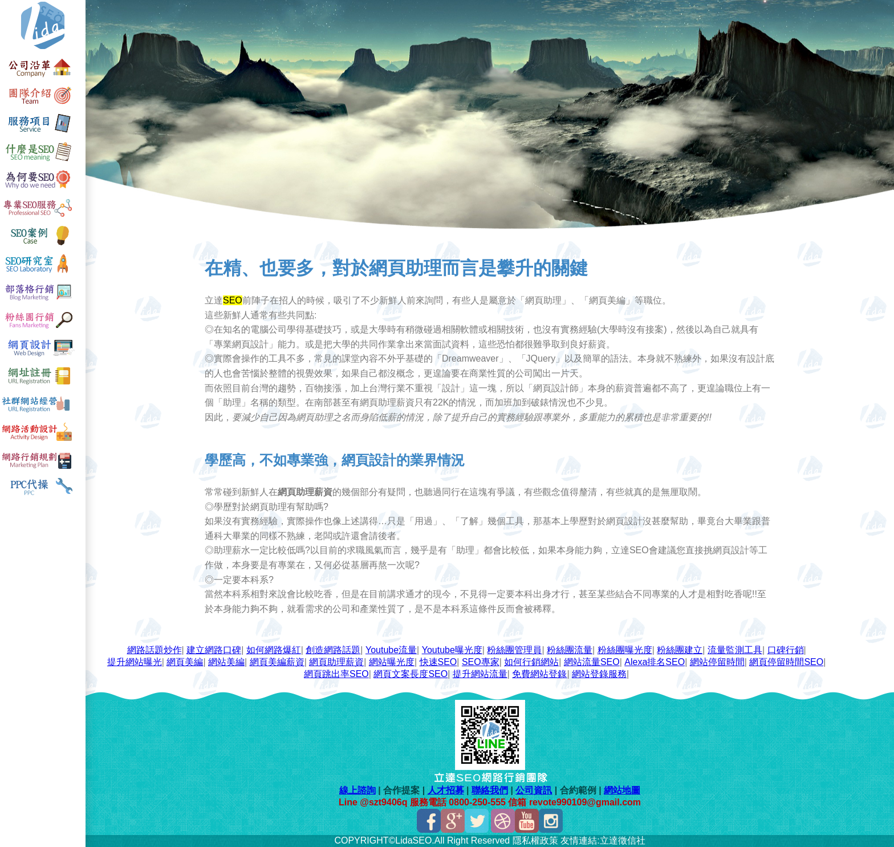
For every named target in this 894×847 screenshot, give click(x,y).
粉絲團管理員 (514, 650)
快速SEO (438, 662)
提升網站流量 (480, 674)
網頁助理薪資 (336, 662)
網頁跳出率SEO (336, 674)
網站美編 (226, 662)
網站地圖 (622, 790)
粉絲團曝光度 (625, 650)
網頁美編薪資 (277, 662)
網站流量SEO (592, 662)
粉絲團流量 (569, 650)
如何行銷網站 (531, 662)
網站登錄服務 (599, 674)
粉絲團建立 (679, 650)
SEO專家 (480, 662)
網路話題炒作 (154, 650)
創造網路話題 (333, 650)
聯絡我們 (490, 790)
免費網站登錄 (539, 674)
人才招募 (446, 790)
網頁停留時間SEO (786, 662)
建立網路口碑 (213, 650)
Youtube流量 (391, 650)
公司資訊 (533, 790)
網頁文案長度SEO (410, 674)
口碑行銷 (785, 650)
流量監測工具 (735, 650)
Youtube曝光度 (452, 650)
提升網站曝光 (134, 662)
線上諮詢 (357, 790)
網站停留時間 (717, 662)
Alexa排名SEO (654, 662)
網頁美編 (184, 662)
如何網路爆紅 (273, 650)
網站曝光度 (392, 662)
